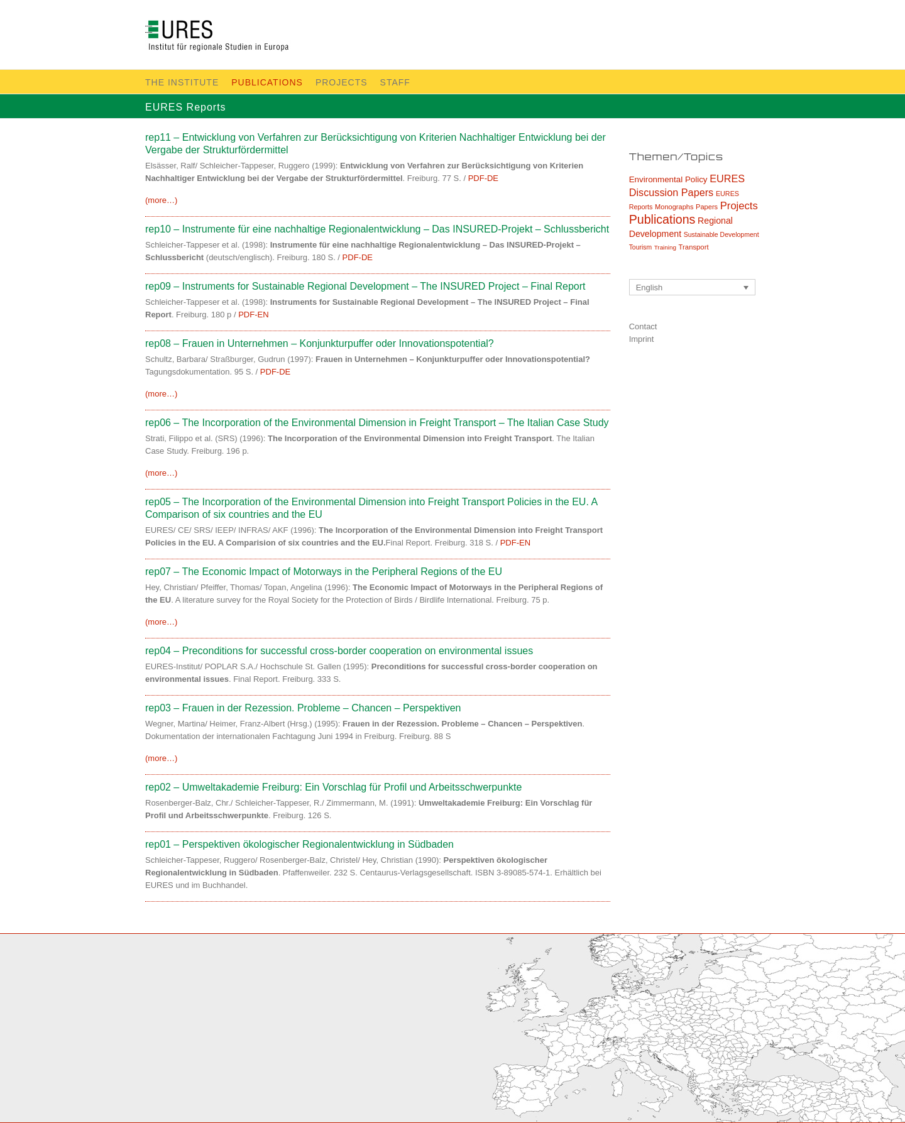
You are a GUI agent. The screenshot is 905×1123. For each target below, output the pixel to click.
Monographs (674, 207)
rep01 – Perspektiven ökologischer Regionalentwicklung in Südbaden (299, 844)
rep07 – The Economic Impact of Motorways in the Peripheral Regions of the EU (323, 571)
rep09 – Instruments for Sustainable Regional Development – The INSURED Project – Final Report (365, 286)
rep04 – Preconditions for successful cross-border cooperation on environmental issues (339, 650)
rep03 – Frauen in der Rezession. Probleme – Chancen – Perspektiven (303, 708)
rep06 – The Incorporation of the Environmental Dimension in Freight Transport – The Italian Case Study (377, 422)
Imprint (641, 339)
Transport (694, 247)
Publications (267, 82)
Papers (707, 207)
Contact (643, 326)
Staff (395, 82)
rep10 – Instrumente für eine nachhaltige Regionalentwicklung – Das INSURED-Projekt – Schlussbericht (377, 229)
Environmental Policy (668, 179)
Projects (341, 82)
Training (665, 247)
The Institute (182, 82)
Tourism (640, 247)
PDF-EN (253, 314)
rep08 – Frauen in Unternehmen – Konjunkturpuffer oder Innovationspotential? (319, 343)
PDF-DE (483, 178)
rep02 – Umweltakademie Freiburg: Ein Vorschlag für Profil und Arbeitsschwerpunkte (333, 787)
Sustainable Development (721, 234)
